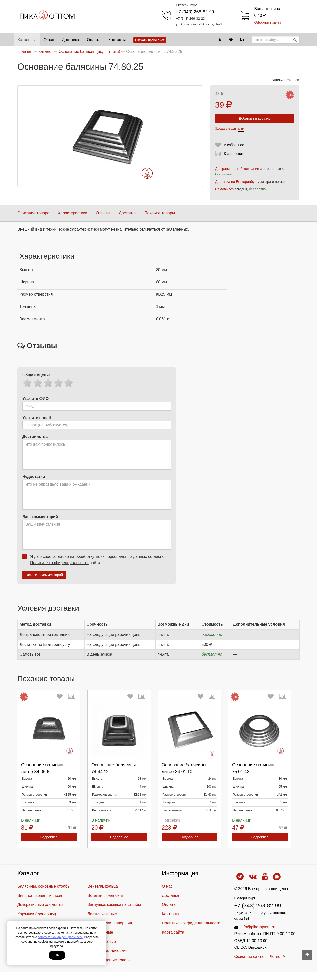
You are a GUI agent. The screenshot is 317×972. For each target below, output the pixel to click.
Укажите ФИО (35, 399)
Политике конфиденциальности (59, 563)
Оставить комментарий (44, 575)
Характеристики (72, 213)
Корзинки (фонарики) (36, 914)
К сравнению (234, 154)
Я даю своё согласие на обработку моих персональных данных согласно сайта (94, 559)
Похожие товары (159, 213)
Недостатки (33, 476)
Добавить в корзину (255, 118)
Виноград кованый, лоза (39, 895)
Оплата (94, 40)
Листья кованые (102, 914)
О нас (49, 40)
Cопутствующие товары (110, 960)
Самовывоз (224, 189)
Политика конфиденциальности (191, 923)
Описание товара (33, 213)
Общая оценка (36, 375)
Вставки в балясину (106, 895)
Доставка (70, 40)
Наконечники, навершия (110, 923)
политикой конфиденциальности (60, 937)
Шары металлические (108, 950)
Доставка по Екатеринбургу (237, 182)
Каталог (27, 40)
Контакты (117, 40)
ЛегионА (277, 956)
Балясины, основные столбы (43, 886)
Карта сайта (173, 932)
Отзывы (103, 213)
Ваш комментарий (40, 517)
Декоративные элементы (40, 904)
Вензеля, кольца (103, 886)
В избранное (234, 145)
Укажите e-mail (36, 418)
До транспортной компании (237, 169)
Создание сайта (249, 956)
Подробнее (49, 837)
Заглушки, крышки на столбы (114, 904)
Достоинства (35, 436)
